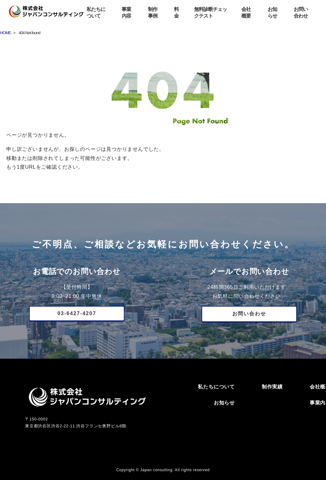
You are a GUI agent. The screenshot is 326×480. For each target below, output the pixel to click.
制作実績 (272, 386)
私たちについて (216, 386)
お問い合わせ (249, 313)
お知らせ (224, 402)
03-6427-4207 (76, 313)
